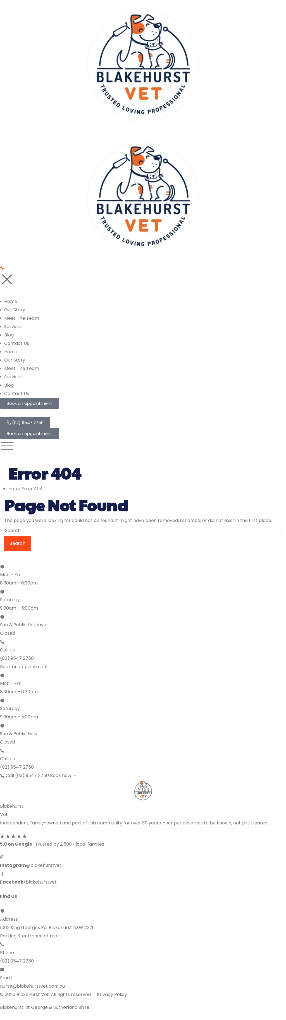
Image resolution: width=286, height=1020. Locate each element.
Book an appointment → (27, 666)
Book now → (63, 775)
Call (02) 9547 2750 (25, 775)
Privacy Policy (112, 994)
